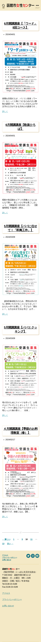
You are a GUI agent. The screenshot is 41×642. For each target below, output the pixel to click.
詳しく (5, 111)
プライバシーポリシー (9, 557)
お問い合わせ (6, 560)
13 (3, 544)
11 (31, 539)
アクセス (5, 555)
